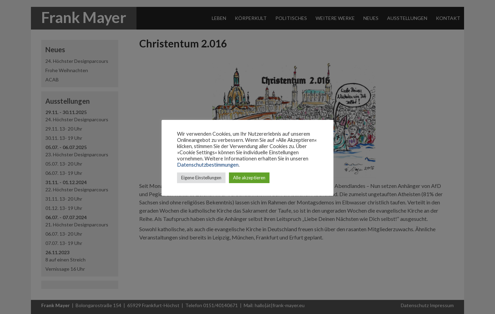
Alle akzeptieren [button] (249, 177)
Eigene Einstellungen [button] (201, 177)
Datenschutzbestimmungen (208, 165)
